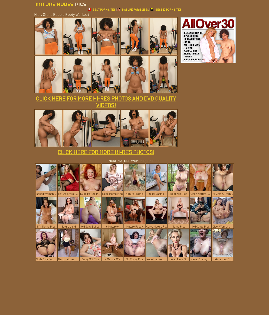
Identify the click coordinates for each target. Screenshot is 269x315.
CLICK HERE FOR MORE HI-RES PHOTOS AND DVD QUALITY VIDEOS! (106, 101)
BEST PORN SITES (102, 9)
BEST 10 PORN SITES (166, 9)
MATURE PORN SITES (133, 9)
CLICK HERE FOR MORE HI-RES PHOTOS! (106, 152)
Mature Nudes (60, 4)
